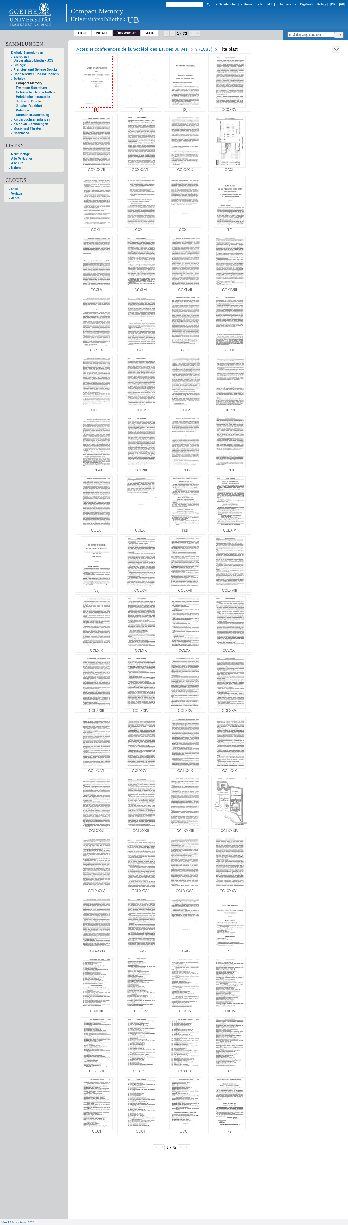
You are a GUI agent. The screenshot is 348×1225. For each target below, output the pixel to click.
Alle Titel (17, 163)
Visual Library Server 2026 (17, 1222)
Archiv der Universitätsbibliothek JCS (33, 59)
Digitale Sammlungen (27, 52)
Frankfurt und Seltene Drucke (36, 69)
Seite (150, 33)
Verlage (16, 193)
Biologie (20, 65)
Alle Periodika (21, 158)
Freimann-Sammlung (31, 87)
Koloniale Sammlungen (31, 124)
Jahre (15, 198)
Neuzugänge (20, 154)
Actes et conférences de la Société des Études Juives (132, 49)
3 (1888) (203, 49)
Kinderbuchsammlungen (32, 119)
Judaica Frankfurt (29, 106)
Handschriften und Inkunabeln (36, 74)
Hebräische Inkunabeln (33, 96)
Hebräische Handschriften (35, 92)
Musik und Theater (27, 128)
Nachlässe (21, 133)
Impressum (288, 4)
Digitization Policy (313, 4)
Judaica (19, 78)
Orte (14, 189)
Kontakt (266, 4)
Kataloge (22, 110)
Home (248, 4)
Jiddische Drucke (29, 101)
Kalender (17, 167)
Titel (82, 33)
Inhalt (102, 33)
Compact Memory (29, 83)
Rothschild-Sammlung (32, 115)
